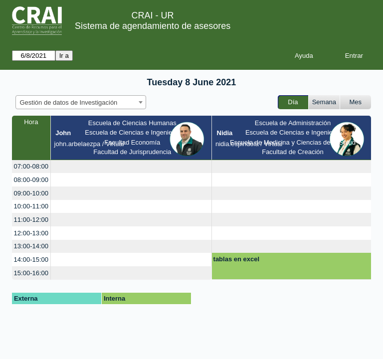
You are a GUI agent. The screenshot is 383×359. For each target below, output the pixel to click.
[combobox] (80, 102)
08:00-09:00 (31, 179)
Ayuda (304, 55)
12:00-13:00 (31, 233)
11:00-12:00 (31, 219)
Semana (324, 102)
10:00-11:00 (31, 206)
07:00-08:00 (31, 166)
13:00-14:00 (31, 246)
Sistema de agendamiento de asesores (152, 26)
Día (293, 102)
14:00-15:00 (31, 259)
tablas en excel (236, 259)
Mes (356, 102)
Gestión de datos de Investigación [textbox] (69, 102)
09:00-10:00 (31, 193)
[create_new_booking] (131, 167)
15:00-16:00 (31, 273)
